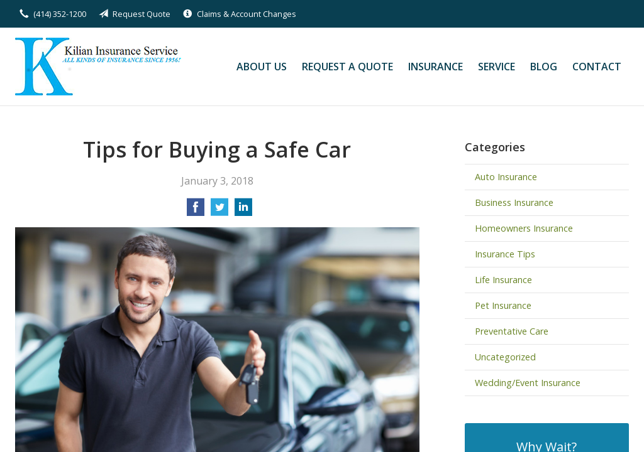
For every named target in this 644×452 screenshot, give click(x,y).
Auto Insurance (506, 177)
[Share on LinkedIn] (243, 211)
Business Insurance (514, 202)
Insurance (435, 66)
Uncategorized (505, 357)
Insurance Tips (505, 254)
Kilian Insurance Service (101, 66)
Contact (596, 66)
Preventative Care (511, 331)
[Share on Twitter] (219, 211)
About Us (261, 66)
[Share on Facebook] (195, 211)
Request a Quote (347, 66)
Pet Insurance (503, 305)
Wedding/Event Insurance (527, 383)
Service (496, 66)
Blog (543, 66)
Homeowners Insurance (524, 228)
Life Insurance (503, 280)
